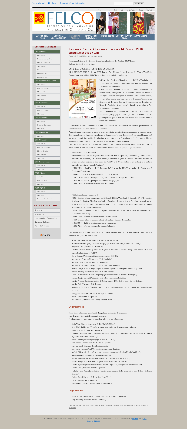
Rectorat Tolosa (43, 88)
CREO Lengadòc (41, 51)
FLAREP (135, 419)
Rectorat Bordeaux (44, 125)
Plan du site (52, 3)
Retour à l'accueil (38, 3)
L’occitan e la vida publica (124, 37)
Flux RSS (46, 235)
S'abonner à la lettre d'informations (72, 3)
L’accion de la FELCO (42, 37)
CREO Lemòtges (41, 132)
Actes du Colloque (42, 226)
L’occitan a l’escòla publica (58, 37)
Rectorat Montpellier (44, 59)
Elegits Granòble (43, 151)
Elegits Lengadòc (43, 62)
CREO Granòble (41, 140)
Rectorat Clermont (44, 110)
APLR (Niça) (40, 173)
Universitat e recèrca (112, 405)
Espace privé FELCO (93, 421)
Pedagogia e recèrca (74, 37)
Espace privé (42, 77)
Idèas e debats (107, 36)
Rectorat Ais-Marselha (45, 199)
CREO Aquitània (41, 118)
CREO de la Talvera (42, 162)
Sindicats (40, 70)
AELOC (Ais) (40, 188)
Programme (39, 214)
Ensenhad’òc (42, 73)
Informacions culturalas (91, 37)
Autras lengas (140, 36)
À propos (38, 210)
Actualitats (41, 55)
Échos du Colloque (42, 222)
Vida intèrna (41, 66)
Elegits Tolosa (42, 92)
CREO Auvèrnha (41, 103)
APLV (144, 419)
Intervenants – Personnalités (46, 218)
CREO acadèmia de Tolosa (45, 81)
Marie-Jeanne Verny (95, 56)
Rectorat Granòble (44, 147)
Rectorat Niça (42, 180)
